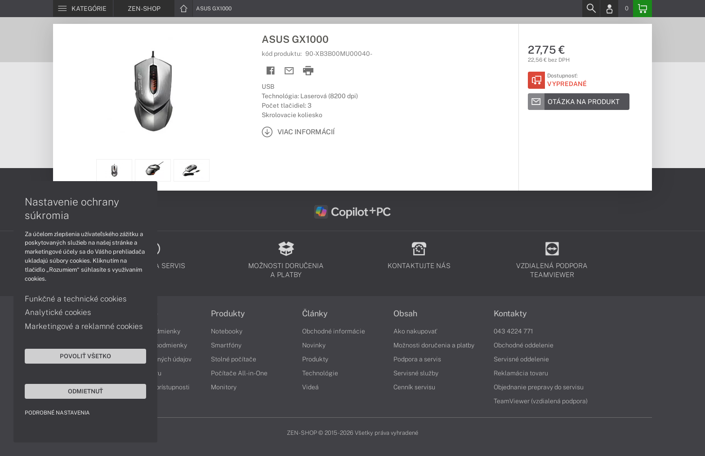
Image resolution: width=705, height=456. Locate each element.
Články (315, 314)
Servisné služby (415, 373)
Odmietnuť (85, 391)
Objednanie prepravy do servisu (539, 387)
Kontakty (510, 314)
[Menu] (83, 8)
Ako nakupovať (415, 331)
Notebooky (226, 331)
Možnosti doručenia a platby (433, 345)
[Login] (609, 8)
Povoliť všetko (85, 356)
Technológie (320, 373)
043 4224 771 (513, 331)
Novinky (314, 345)
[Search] (591, 8)
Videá (310, 387)
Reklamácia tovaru (521, 373)
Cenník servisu (414, 387)
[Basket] (642, 8)
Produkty (228, 314)
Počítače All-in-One (239, 373)
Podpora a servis (417, 359)
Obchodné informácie (333, 331)
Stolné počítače (233, 359)
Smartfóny (226, 345)
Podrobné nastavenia (57, 413)
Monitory (223, 387)
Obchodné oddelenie (523, 345)
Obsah (405, 314)
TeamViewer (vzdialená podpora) (541, 401)
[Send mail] (289, 71)
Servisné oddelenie (521, 359)
